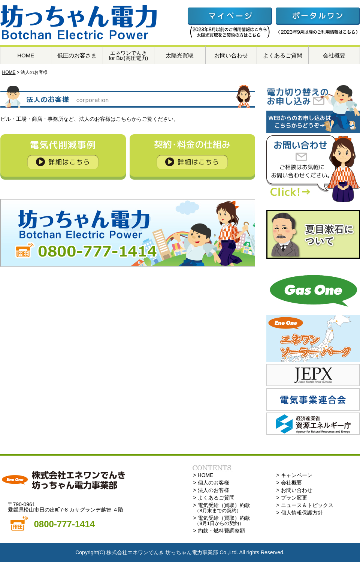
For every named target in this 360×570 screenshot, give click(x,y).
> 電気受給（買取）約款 (221, 507)
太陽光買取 (180, 55)
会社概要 (334, 55)
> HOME (203, 475)
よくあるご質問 (282, 55)
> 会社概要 (289, 483)
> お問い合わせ (294, 490)
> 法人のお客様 (211, 490)
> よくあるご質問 (214, 498)
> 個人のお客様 (211, 483)
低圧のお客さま (77, 55)
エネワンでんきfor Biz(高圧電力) (128, 55)
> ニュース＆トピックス (304, 505)
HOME (25, 55)
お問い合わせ (231, 55)
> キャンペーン (294, 475)
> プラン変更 (291, 498)
